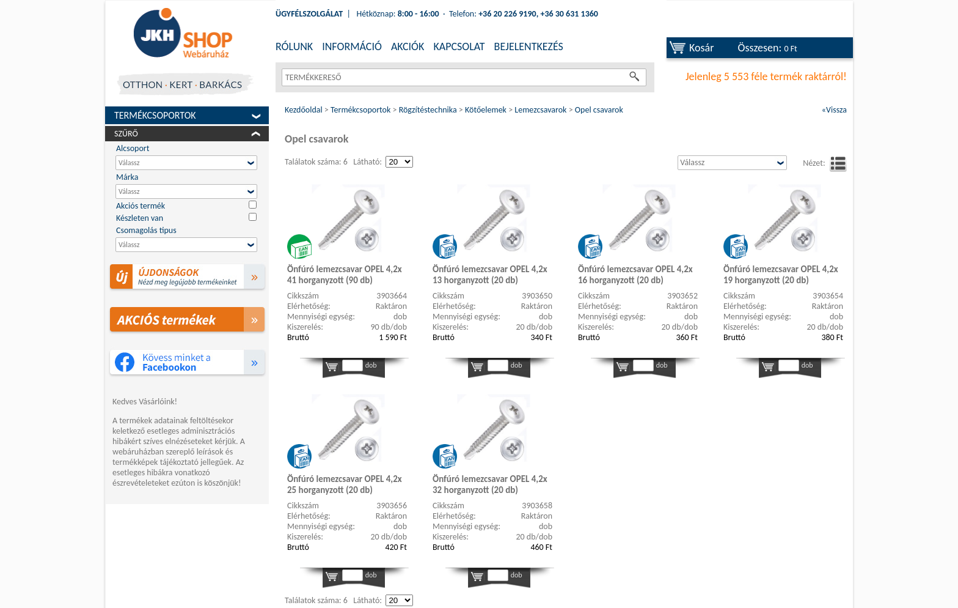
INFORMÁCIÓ (352, 46)
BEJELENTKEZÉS (528, 46)
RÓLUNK (294, 46)
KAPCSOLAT (458, 46)
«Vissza (834, 110)
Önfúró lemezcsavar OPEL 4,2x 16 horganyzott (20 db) (635, 275)
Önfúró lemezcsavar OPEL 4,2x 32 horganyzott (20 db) (490, 484)
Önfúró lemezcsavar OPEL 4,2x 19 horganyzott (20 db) (780, 275)
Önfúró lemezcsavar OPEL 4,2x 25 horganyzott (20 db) (344, 484)
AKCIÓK (407, 46)
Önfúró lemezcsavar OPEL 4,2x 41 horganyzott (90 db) (344, 275)
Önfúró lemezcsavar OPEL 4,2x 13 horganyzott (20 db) (490, 275)
